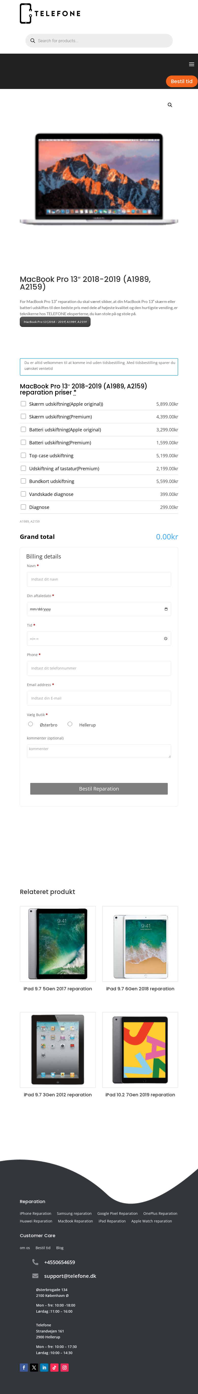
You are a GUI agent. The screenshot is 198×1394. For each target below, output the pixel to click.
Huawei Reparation (36, 1221)
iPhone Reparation (35, 1214)
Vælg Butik (37, 714)
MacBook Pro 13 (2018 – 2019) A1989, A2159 (55, 322)
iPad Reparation (112, 1221)
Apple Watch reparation (151, 1221)
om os (25, 1248)
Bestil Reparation (99, 788)
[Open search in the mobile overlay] (99, 40)
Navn (33, 565)
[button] (170, 105)
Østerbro (48, 725)
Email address (40, 684)
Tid (31, 625)
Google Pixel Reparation (117, 1214)
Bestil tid (182, 81)
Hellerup (87, 725)
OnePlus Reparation (160, 1214)
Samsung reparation (74, 1214)
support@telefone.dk (70, 1275)
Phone (34, 654)
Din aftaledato (40, 595)
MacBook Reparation (75, 1221)
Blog (60, 1248)
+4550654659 (59, 1262)
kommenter (45, 738)
